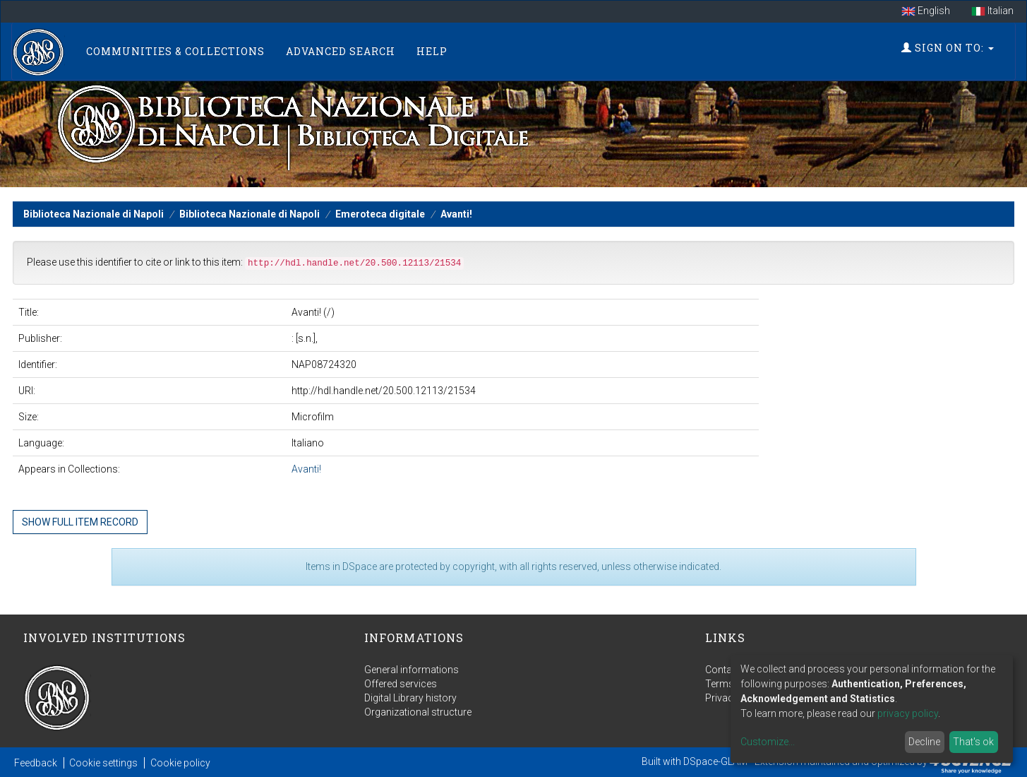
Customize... (767, 741)
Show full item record (80, 522)
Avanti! (456, 214)
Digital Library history (410, 698)
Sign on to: (947, 47)
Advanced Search (340, 51)
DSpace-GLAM (715, 761)
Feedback (35, 763)
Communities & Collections (175, 51)
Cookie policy (180, 763)
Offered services (400, 683)
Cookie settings (103, 763)
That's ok (973, 741)
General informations (411, 669)
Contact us (729, 669)
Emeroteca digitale (380, 214)
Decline (924, 741)
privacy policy (907, 713)
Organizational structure (418, 712)
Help (432, 51)
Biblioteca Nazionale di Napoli (93, 214)
